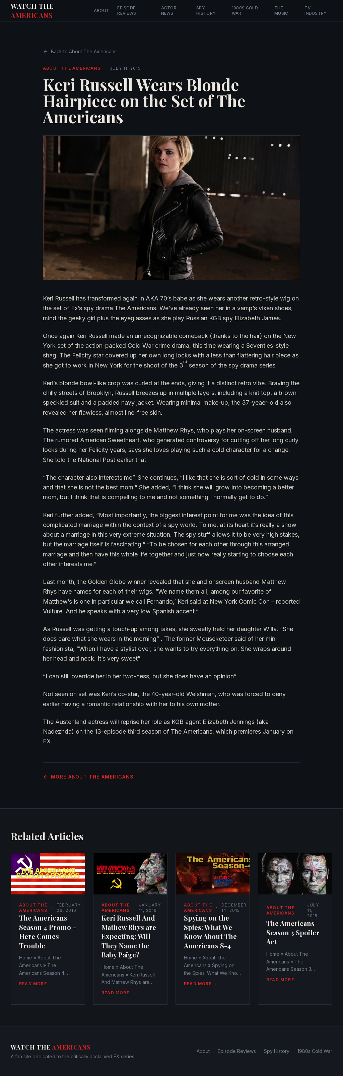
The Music (281, 10)
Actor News (169, 10)
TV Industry (315, 10)
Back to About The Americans (80, 51)
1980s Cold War (245, 10)
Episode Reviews (126, 10)
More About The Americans (88, 777)
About (102, 10)
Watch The (32, 10)
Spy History (206, 10)
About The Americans (71, 68)
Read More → (36, 983)
